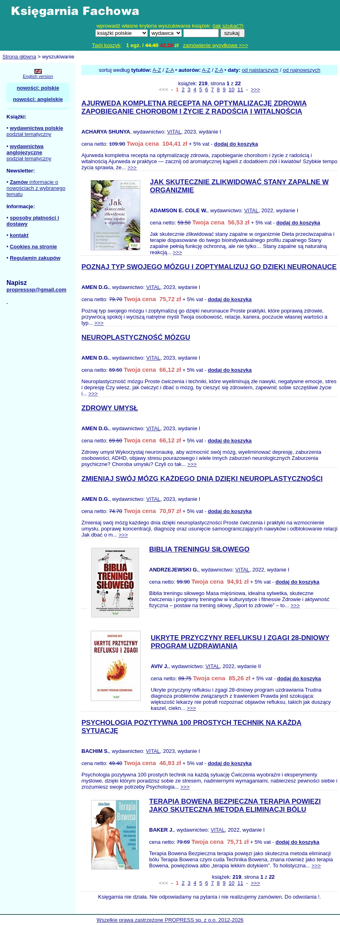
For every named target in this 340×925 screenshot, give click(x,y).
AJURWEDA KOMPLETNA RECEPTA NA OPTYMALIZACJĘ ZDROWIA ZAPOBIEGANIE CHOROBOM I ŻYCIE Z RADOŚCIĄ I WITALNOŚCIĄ (194, 107)
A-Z (157, 70)
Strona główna (19, 57)
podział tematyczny (28, 134)
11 (240, 89)
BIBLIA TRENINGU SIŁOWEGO (199, 549)
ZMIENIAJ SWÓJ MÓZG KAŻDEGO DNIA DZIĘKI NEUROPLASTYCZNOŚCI (202, 479)
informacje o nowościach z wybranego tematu (35, 188)
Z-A (169, 70)
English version (38, 76)
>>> (255, 89)
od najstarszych (260, 70)
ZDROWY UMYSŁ (109, 408)
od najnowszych (302, 70)
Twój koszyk (106, 45)
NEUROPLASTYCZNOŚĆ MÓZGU (135, 337)
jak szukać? (228, 26)
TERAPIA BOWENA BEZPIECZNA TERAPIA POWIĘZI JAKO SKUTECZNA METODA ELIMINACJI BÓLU (235, 805)
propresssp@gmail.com (36, 290)
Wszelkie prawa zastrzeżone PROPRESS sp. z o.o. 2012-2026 (170, 920)
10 (231, 89)
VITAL (174, 132)
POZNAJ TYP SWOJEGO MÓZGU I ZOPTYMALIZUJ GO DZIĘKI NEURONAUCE (209, 267)
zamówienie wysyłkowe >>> (215, 45)
